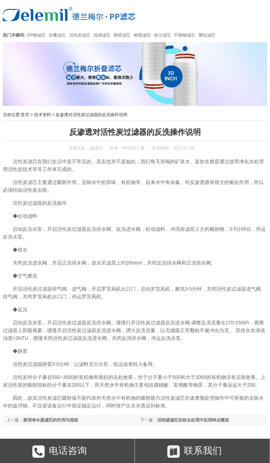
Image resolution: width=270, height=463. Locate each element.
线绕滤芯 (102, 35)
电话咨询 (59, 452)
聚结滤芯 (207, 35)
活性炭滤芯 (79, 35)
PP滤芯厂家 (133, 148)
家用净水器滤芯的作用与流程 (50, 420)
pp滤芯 (96, 148)
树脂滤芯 (142, 35)
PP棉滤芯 (36, 35)
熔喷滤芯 (122, 35)
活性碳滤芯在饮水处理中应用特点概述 (193, 420)
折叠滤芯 (57, 35)
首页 (25, 114)
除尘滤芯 (162, 35)
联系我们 (194, 452)
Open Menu (258, 14)
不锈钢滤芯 (184, 35)
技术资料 (42, 114)
